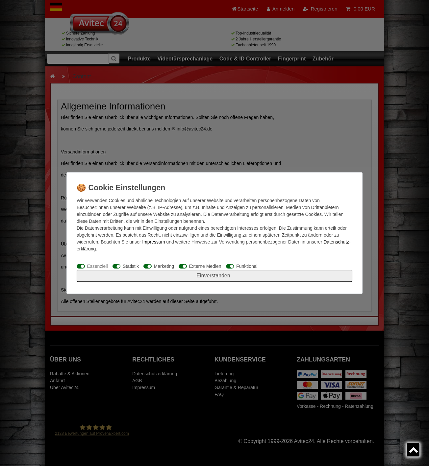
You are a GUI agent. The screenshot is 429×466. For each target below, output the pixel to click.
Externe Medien (205, 266)
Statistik (131, 266)
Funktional (247, 266)
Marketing (164, 266)
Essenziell (97, 266)
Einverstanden (213, 275)
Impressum (153, 242)
